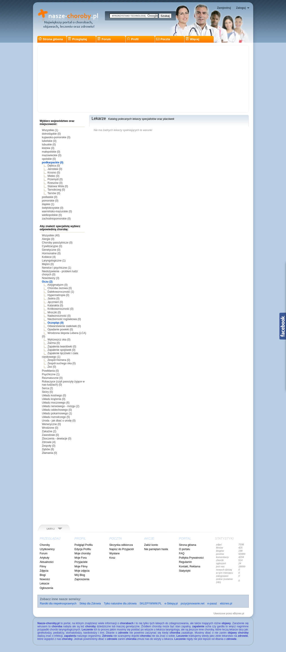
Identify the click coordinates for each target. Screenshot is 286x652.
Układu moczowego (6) (56, 402)
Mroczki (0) (54, 312)
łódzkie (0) (48, 148)
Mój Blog (80, 575)
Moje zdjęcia (82, 570)
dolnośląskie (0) (51, 133)
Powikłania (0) (50, 370)
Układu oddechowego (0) (57, 409)
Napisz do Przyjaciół (121, 549)
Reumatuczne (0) (52, 378)
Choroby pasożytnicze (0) (57, 242)
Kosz (112, 557)
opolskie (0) (49, 158)
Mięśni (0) (48, 264)
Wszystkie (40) (51, 235)
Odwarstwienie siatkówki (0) (64, 326)
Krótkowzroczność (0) (60, 308)
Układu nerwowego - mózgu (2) (61, 406)
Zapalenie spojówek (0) (61, 349)
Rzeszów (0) (55, 182)
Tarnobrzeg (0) (56, 189)
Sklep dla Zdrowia (90, 603)
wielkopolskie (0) (52, 215)
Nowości (45, 579)
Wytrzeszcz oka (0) (59, 339)
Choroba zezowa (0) (60, 288)
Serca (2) (47, 388)
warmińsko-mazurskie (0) (57, 211)
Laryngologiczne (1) (54, 260)
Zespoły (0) (48, 445)
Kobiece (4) (49, 257)
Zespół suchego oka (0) (62, 363)
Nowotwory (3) (50, 278)
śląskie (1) (48, 204)
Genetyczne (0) (51, 249)
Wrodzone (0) (50, 427)
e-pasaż (212, 603)
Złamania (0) (49, 452)
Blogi (43, 575)
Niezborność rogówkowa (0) (64, 319)
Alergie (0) (48, 239)
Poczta (163, 39)
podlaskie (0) (50, 197)
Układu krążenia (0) (53, 399)
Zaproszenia (82, 579)
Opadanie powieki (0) (60, 329)
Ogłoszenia (46, 588)
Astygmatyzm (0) (57, 284)
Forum (104, 39)
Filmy (43, 566)
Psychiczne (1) (51, 374)
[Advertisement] (143, 78)
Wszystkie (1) (50, 130)
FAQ (181, 553)
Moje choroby (83, 553)
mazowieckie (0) (52, 155)
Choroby (45, 545)
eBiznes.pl (238, 613)
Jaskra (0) (54, 298)
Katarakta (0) (55, 305)
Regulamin (185, 562)
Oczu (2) (47, 281)
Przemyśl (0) (55, 179)
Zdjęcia (44, 570)
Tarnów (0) (53, 193)
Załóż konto (151, 545)
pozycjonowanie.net (192, 603)
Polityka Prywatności (191, 557)
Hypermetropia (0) (58, 295)
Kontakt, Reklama (189, 566)
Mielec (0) (54, 176)
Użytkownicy (47, 549)
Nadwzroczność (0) (59, 315)
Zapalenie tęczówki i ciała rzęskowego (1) (60, 355)
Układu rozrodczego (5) (56, 417)
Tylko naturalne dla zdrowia (120, 603)
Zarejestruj (224, 7)
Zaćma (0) (54, 343)
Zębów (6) (48, 449)
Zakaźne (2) (49, 431)
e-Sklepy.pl (171, 603)
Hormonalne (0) (51, 253)
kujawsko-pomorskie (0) (56, 137)
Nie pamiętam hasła (156, 549)
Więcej (192, 39)
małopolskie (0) (51, 151)
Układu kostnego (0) (54, 395)
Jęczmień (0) (55, 302)
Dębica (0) (54, 165)
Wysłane (114, 553)
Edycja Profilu (83, 549)
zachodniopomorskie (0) (56, 218)
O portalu (184, 549)
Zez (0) (52, 366)
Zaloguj (241, 7)
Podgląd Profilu (84, 545)
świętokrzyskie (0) (52, 207)
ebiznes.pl (226, 603)
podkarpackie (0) (52, 162)
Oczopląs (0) (56, 322)
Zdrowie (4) (49, 442)
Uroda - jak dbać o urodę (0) (59, 420)
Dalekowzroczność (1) (61, 291)
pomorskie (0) (50, 200)
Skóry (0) (47, 391)
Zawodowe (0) (50, 435)
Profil (133, 39)
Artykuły (44, 557)
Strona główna (50, 39)
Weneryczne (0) (51, 424)
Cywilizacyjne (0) (52, 246)
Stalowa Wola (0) (58, 186)
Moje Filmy (81, 566)
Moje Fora (81, 557)
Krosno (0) (54, 172)
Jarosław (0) (55, 169)
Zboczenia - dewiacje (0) (56, 438)
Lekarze (44, 583)
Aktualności (46, 562)
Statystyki (185, 570)
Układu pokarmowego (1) (57, 413)
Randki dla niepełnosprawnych (58, 603)
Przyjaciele (81, 562)
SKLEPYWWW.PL (151, 603)
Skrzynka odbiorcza (121, 545)
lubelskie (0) (49, 141)
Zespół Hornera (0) (59, 360)
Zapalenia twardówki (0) (62, 346)
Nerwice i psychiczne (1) (56, 267)
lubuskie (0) (49, 144)
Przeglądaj (77, 39)
